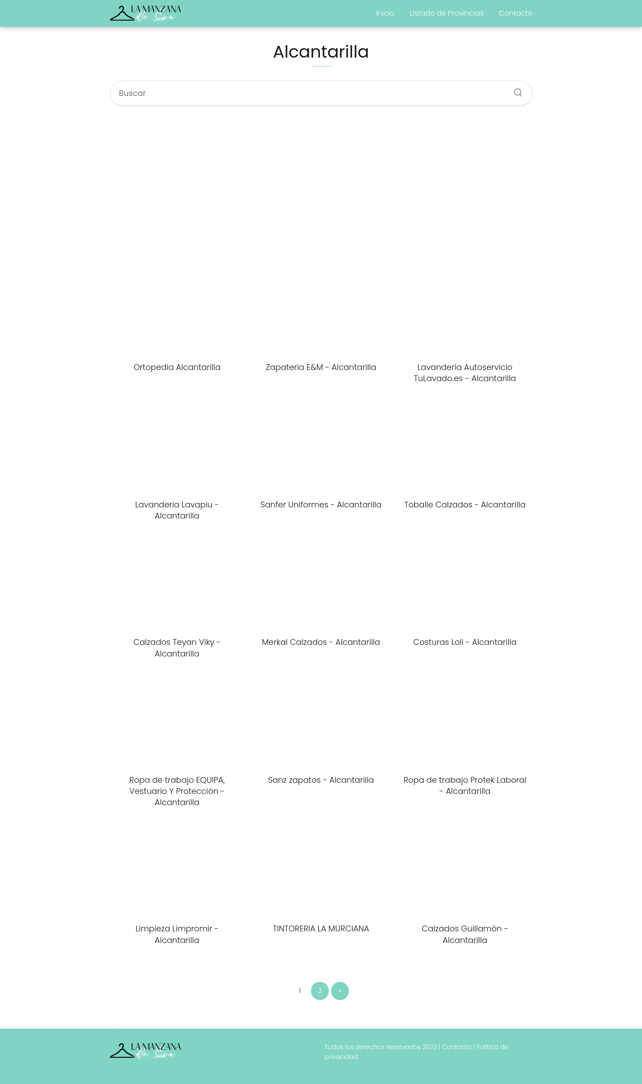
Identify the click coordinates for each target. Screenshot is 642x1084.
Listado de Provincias (447, 13)
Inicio (385, 13)
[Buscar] (515, 90)
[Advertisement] (321, 187)
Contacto (515, 13)
